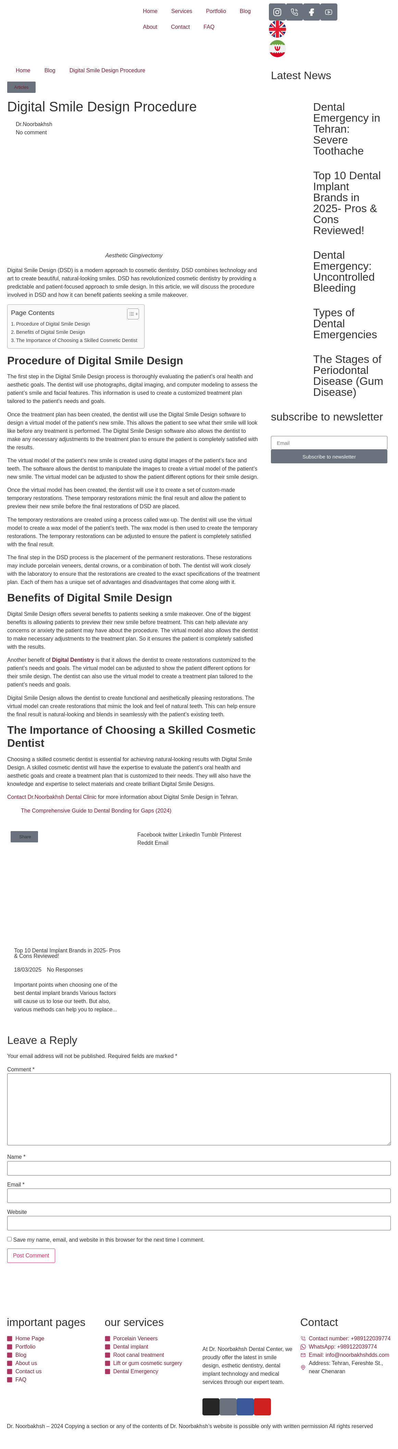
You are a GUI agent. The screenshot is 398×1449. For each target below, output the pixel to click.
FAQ (208, 27)
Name (16, 1157)
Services (181, 11)
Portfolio (216, 11)
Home (150, 11)
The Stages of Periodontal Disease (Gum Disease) (348, 375)
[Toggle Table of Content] (129, 314)
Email (16, 1185)
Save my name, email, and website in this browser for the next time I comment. (108, 1240)
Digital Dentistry (73, 660)
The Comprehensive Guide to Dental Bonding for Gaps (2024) (96, 811)
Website (17, 1212)
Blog (245, 11)
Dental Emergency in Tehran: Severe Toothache (346, 129)
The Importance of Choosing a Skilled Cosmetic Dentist (76, 340)
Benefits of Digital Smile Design (50, 332)
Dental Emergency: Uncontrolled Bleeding (344, 271)
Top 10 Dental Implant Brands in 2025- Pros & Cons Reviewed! (347, 202)
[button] (24, 836)
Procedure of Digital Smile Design (53, 324)
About (150, 27)
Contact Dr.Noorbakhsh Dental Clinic (52, 797)
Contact (180, 27)
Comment (21, 1069)
